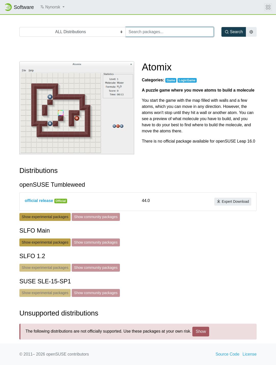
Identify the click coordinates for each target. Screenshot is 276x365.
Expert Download (233, 201)
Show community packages (95, 217)
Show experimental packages (45, 217)
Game (171, 80)
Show (201, 331)
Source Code (227, 354)
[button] (52, 7)
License (250, 354)
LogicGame (187, 80)
